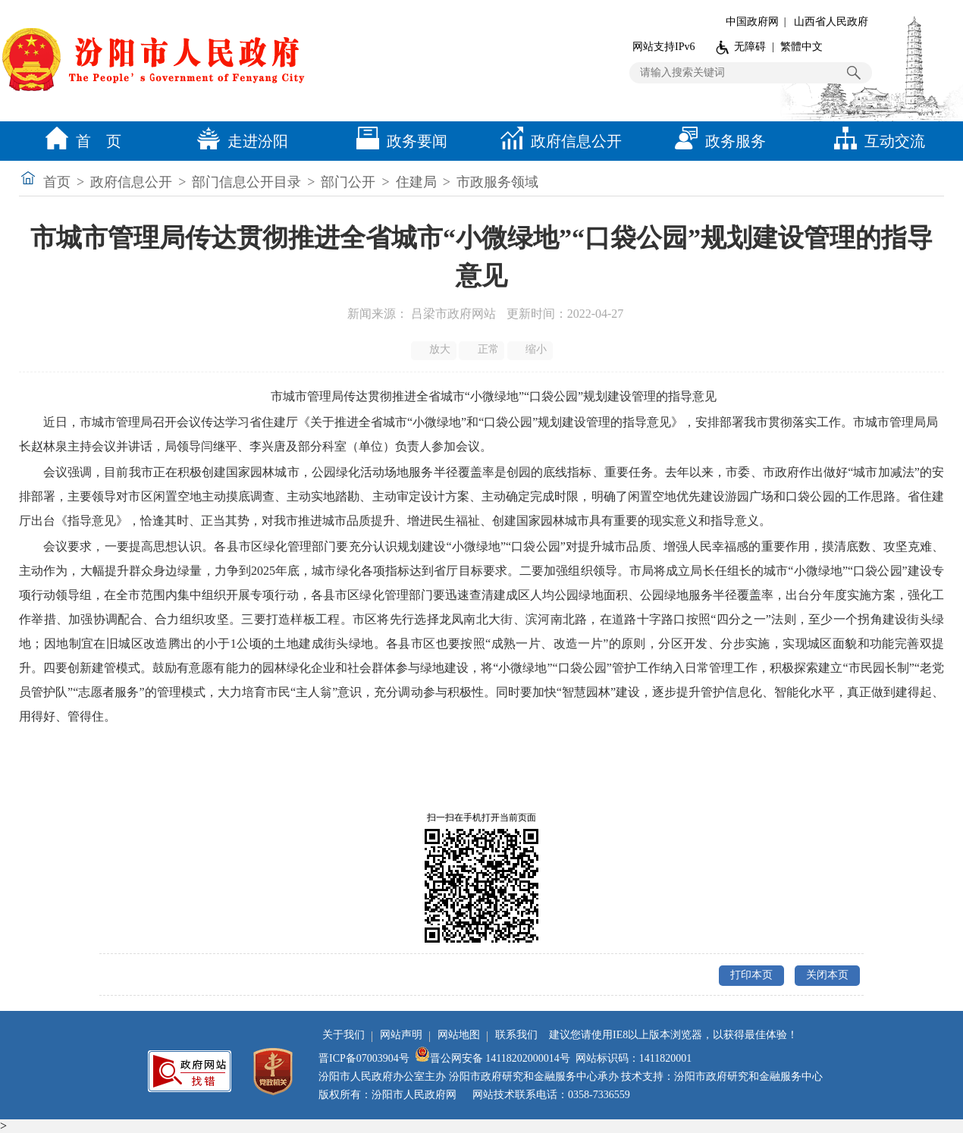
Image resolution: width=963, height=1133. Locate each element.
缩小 (531, 350)
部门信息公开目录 (246, 182)
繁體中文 (801, 46)
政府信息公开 (557, 141)
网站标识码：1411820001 (634, 1058)
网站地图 (459, 1034)
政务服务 (716, 141)
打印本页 (751, 975)
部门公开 (348, 182)
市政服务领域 (497, 182)
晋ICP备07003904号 (363, 1058)
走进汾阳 (239, 141)
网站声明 (401, 1034)
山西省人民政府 (831, 21)
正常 (482, 350)
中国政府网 (752, 21)
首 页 (79, 141)
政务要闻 (398, 141)
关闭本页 (827, 975)
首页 (57, 182)
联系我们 (516, 1034)
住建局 (416, 182)
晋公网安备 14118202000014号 (492, 1058)
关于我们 (343, 1034)
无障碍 (750, 46)
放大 (435, 350)
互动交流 (876, 141)
